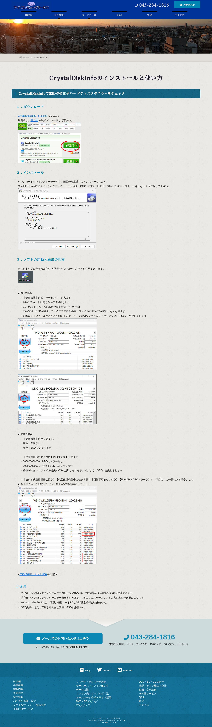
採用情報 (18, 697)
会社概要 (18, 685)
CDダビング (83, 705)
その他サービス (147, 693)
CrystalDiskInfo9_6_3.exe (32, 116)
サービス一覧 (89, 15)
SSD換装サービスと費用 (33, 574)
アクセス (179, 15)
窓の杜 (34, 120)
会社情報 (59, 15)
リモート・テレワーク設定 (91, 681)
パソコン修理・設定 (24, 701)
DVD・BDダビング (87, 701)
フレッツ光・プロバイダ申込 (92, 693)
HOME (28, 15)
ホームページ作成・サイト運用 (93, 697)
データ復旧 (82, 689)
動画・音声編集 (147, 689)
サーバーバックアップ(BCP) (92, 685)
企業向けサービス (23, 708)
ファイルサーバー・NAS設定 (29, 705)
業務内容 (18, 689)
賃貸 (149, 15)
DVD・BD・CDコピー (151, 681)
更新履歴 (18, 693)
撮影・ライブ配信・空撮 (153, 685)
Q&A (119, 15)
